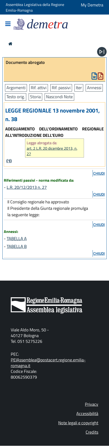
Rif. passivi (61, 87)
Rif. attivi (39, 87)
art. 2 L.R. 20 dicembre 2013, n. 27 (52, 151)
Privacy (91, 404)
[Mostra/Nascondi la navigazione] (7, 24)
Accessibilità (87, 413)
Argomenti (16, 87)
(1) (9, 161)
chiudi (99, 173)
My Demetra (92, 5)
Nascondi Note (59, 96)
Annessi (94, 87)
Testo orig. (15, 96)
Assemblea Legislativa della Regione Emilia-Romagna (35, 7)
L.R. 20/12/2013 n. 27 (27, 187)
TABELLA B (17, 246)
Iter (79, 87)
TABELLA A (17, 238)
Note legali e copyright (78, 423)
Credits (92, 432)
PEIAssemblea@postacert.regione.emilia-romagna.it (48, 363)
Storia (35, 96)
